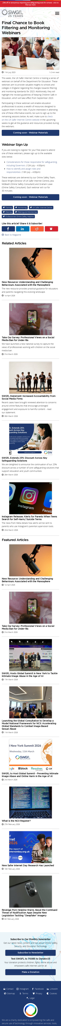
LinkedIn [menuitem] (54, 989)
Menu (56, 13)
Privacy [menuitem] (39, 993)
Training (8, 207)
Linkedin (22, 228)
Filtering (8, 212)
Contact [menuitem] (10, 989)
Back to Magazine (13, 234)
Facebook (8, 228)
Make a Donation (30, 972)
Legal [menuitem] (32, 998)
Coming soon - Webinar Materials (30, 133)
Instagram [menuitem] (24, 989)
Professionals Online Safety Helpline (19, 216)
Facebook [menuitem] (39, 989)
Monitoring (22, 207)
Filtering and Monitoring (27, 212)
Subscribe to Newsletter (30, 953)
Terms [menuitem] (25, 993)
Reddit (37, 228)
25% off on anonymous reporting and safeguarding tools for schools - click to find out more (30, 4)
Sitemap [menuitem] (11, 993)
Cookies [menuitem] (53, 993)
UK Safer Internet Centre (42, 207)
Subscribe (51, 228)
